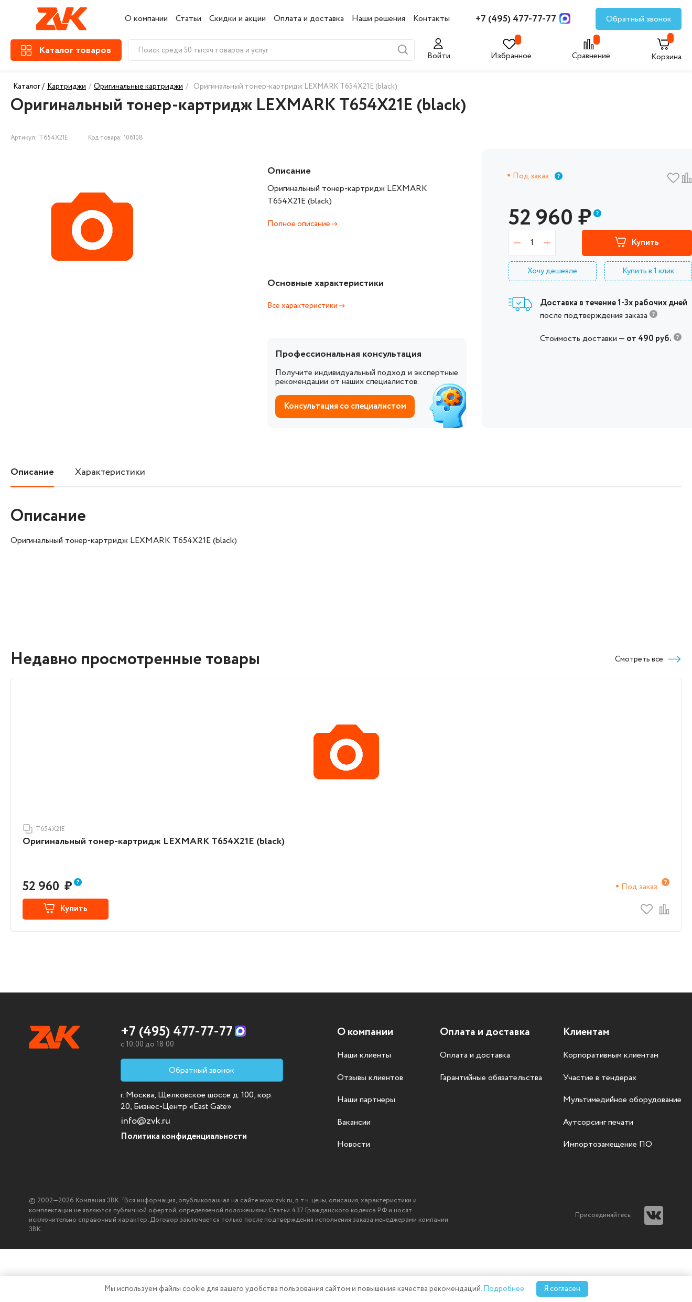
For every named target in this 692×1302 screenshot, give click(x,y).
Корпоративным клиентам (610, 1055)
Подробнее (503, 1289)
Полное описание (302, 224)
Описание (32, 472)
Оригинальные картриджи (138, 86)
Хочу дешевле (552, 271)
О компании (146, 19)
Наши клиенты (364, 1055)
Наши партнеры (366, 1100)
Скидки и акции (237, 19)
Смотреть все (648, 659)
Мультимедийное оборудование (622, 1100)
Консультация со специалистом (345, 406)
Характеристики (110, 472)
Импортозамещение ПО (607, 1144)
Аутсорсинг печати (598, 1122)
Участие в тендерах (599, 1078)
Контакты (431, 19)
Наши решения (378, 19)
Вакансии (354, 1122)
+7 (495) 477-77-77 (515, 19)
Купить (637, 243)
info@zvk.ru (145, 1121)
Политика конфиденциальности (184, 1136)
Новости (353, 1144)
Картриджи (66, 86)
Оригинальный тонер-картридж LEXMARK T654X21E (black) (154, 841)
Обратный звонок (639, 19)
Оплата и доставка (309, 19)
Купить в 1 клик (648, 271)
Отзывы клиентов (370, 1078)
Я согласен (562, 1289)
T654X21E (44, 829)
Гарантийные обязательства (491, 1078)
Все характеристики (306, 306)
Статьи (188, 19)
